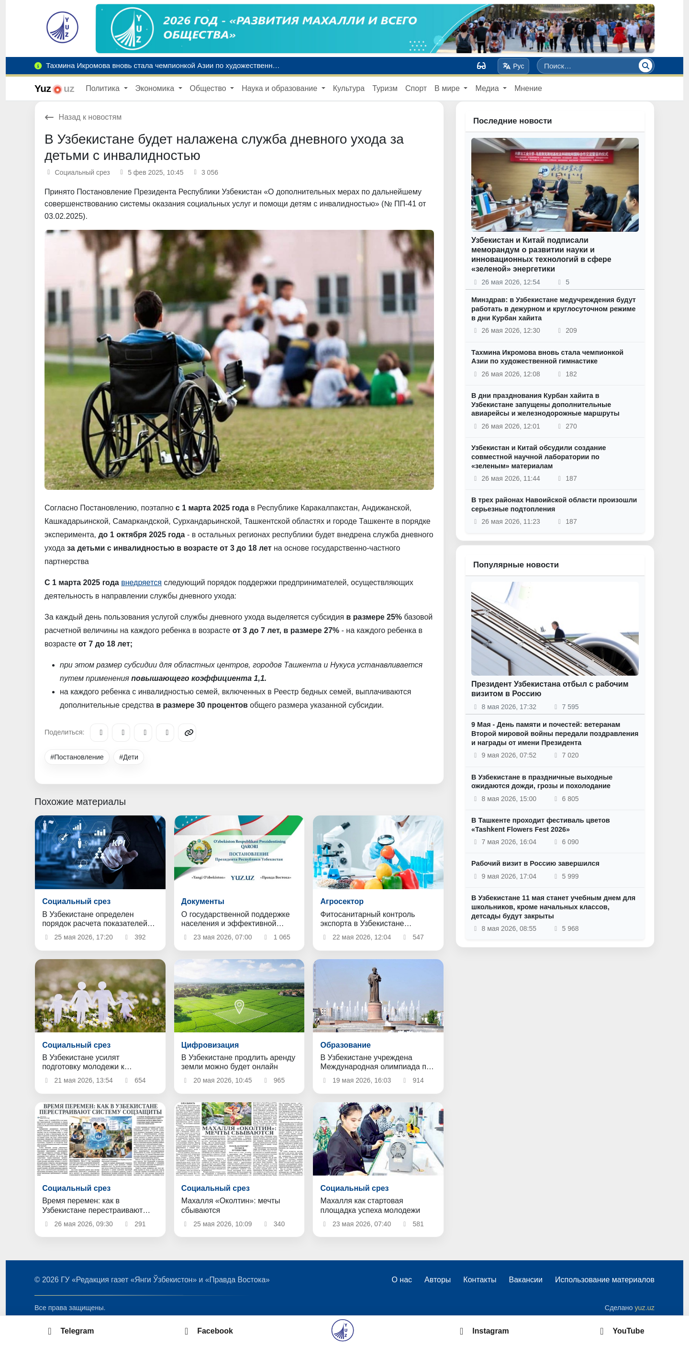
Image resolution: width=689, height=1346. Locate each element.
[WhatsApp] (165, 733)
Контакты (479, 1280)
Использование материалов (605, 1280)
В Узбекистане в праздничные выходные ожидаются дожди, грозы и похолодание (541, 781)
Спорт (416, 88)
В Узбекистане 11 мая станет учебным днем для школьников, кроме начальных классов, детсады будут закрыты (553, 906)
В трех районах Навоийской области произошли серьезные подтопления (554, 504)
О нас (401, 1280)
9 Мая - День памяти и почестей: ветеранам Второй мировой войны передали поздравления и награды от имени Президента (554, 733)
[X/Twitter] (143, 733)
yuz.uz (644, 1308)
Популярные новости (516, 564)
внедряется (141, 582)
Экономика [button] (156, 88)
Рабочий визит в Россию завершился (535, 863)
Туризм (385, 88)
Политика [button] (104, 88)
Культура (349, 88)
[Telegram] (99, 733)
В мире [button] (448, 88)
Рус (513, 66)
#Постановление (77, 757)
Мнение (528, 88)
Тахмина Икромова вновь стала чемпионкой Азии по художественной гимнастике (547, 357)
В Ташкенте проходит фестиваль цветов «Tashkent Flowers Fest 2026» (540, 824)
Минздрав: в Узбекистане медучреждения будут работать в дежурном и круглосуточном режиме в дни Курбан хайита (553, 308)
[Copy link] (187, 733)
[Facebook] (121, 733)
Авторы (437, 1280)
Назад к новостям (83, 117)
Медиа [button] (488, 88)
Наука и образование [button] (280, 88)
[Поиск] (645, 65)
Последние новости (512, 120)
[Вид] (481, 65)
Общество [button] (209, 88)
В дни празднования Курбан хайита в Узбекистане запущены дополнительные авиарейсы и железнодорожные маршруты (545, 404)
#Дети (128, 757)
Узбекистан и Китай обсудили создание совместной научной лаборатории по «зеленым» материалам (538, 456)
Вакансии (526, 1280)
